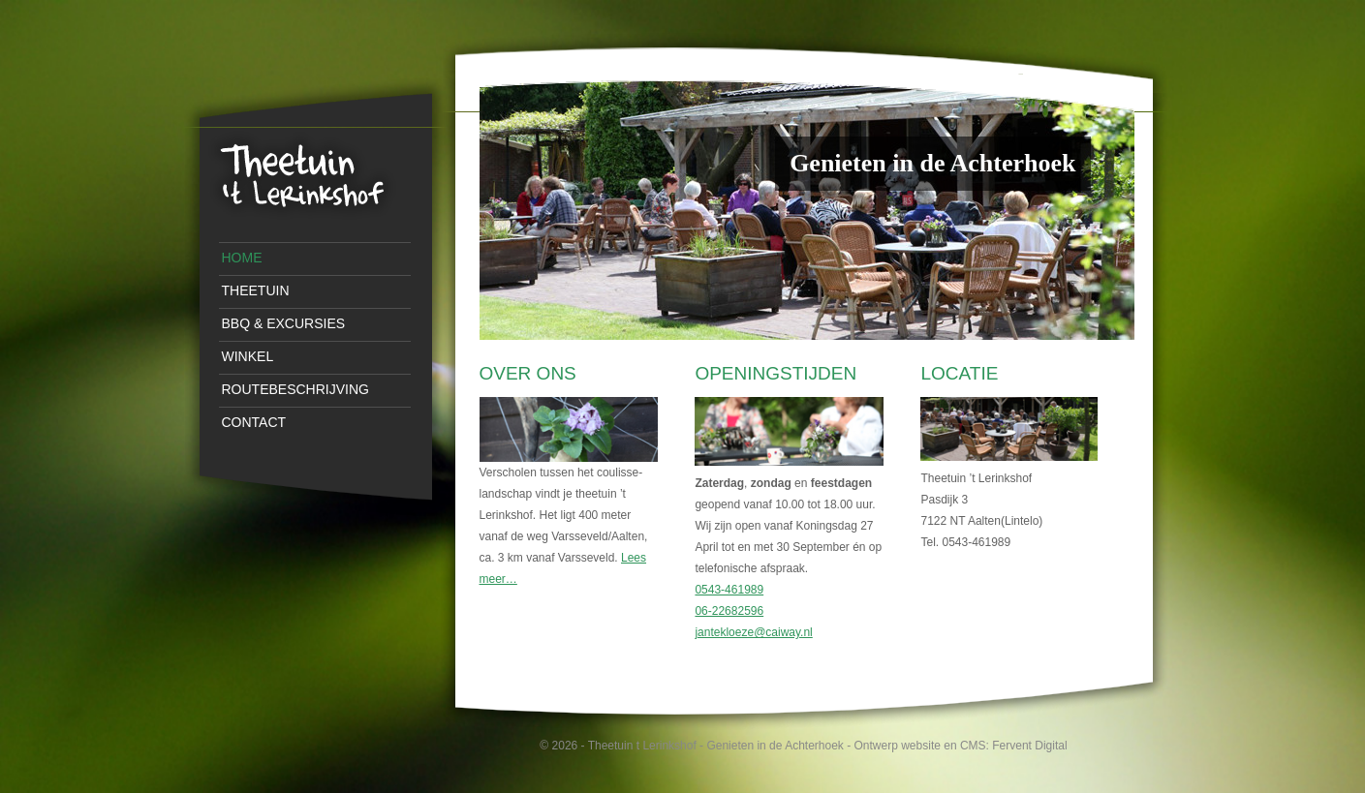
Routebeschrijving (295, 389)
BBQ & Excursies (284, 323)
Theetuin (256, 290)
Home (242, 257)
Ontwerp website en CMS (920, 745)
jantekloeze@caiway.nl (753, 632)
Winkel (248, 356)
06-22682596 (729, 611)
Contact (254, 422)
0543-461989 (729, 589)
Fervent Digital (1029, 745)
